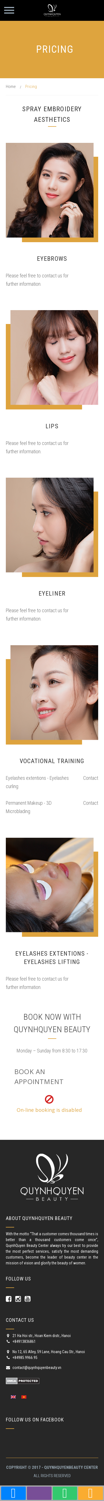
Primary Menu (9, 10)
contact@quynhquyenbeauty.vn (33, 1367)
